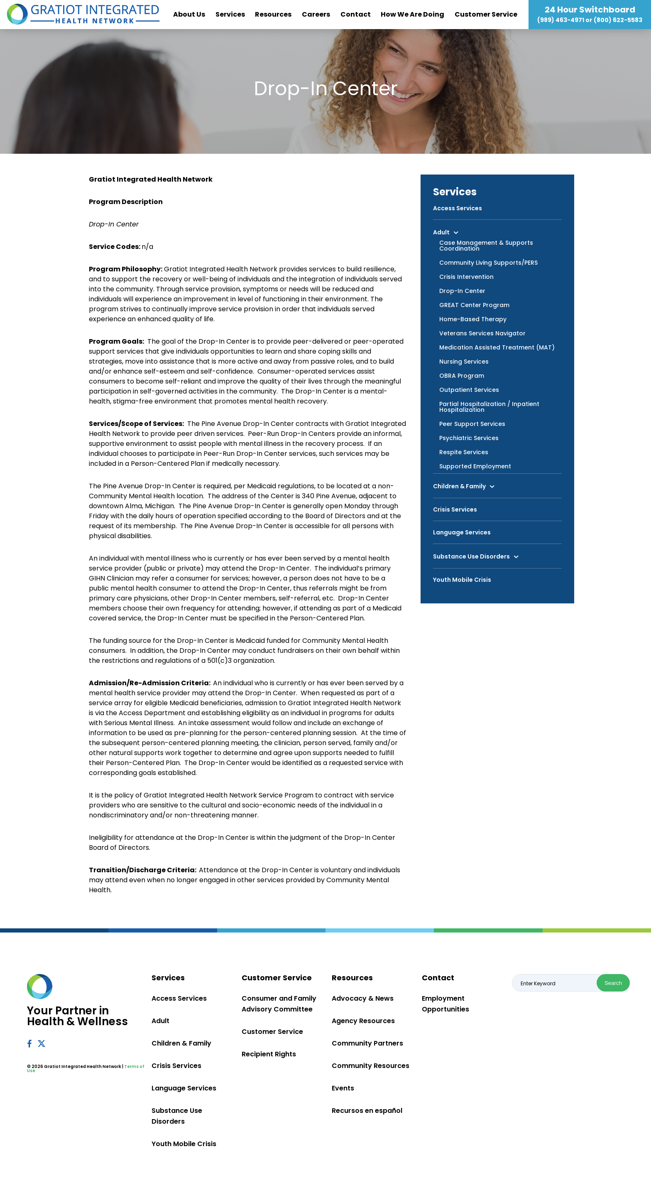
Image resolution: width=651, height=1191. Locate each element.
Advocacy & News (363, 998)
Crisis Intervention (466, 277)
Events (343, 1088)
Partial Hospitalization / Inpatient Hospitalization (489, 407)
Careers (316, 14)
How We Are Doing (412, 14)
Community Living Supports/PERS (488, 262)
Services (230, 14)
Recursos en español (367, 1110)
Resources (273, 14)
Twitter (41, 1043)
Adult (441, 232)
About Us (189, 14)
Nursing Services (464, 361)
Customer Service (486, 14)
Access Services (457, 208)
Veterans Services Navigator (482, 333)
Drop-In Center (462, 291)
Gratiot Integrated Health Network (83, 14)
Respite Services (463, 452)
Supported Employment (475, 466)
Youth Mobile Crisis (462, 580)
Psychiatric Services (469, 438)
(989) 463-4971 (560, 20)
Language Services (462, 532)
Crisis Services (455, 509)
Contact (355, 14)
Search (613, 983)
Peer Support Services (472, 424)
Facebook (29, 1043)
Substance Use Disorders (471, 556)
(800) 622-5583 (618, 20)
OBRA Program (461, 376)
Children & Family (459, 486)
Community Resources (370, 1065)
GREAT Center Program (474, 305)
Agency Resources (363, 1021)
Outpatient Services (469, 390)
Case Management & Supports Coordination (486, 246)
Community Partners (367, 1043)
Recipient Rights (269, 1054)
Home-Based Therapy (473, 319)
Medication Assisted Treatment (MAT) (497, 347)
